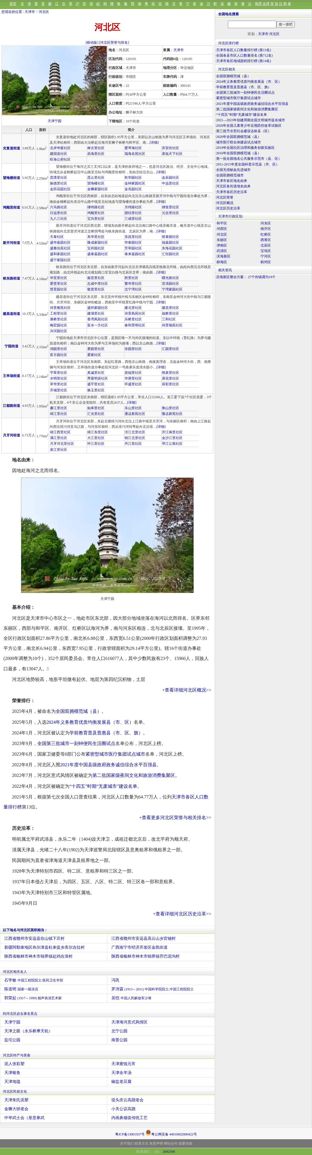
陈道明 (21, 989)
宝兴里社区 (95, 219)
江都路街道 (11, 406)
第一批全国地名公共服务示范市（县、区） (249, 159)
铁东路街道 (11, 278)
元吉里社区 (170, 213)
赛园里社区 (95, 349)
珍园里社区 (133, 349)
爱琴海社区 (133, 148)
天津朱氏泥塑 (16, 1100)
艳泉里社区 (170, 373)
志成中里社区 (97, 284)
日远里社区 (58, 213)
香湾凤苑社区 (97, 319)
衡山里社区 (170, 408)
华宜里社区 (58, 278)
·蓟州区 (265, 262)
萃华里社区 (58, 384)
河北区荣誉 (224, 197)
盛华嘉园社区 (60, 242)
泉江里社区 (58, 450)
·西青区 (265, 240)
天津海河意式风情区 (129, 1022)
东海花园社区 (172, 248)
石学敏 (33, 980)
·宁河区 (265, 256)
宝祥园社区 (95, 248)
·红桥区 (265, 234)
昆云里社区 (95, 178)
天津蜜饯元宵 (123, 1064)
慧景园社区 (58, 289)
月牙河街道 (11, 435)
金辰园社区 (170, 178)
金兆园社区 (133, 189)
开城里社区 (58, 390)
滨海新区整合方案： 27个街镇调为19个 (246, 277)
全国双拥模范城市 (230, 175)
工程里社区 (58, 313)
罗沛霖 (152, 989)
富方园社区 (58, 355)
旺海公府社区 (60, 159)
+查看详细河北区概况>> (186, 690)
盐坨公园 (12, 1040)
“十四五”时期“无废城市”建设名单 (103, 786)
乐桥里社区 (133, 319)
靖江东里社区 (97, 432)
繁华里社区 (133, 284)
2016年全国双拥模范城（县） (238, 153)
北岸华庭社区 (60, 148)
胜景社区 (131, 278)
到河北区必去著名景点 (20, 1014)
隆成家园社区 (97, 242)
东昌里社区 (133, 237)
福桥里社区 (170, 313)
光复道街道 (11, 148)
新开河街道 (11, 243)
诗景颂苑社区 (172, 325)
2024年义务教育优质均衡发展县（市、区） (90, 722)
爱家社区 (94, 355)
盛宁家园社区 (60, 260)
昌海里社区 (95, 154)
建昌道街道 (11, 314)
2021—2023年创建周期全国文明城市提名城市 (250, 120)
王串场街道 (11, 376)
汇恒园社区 (170, 254)
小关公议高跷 (123, 1109)
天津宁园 (54, 121)
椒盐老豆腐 (121, 1081)
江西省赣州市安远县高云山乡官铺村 (143, 938)
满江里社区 (58, 438)
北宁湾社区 (133, 289)
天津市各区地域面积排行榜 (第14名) (243, 61)
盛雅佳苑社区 (60, 248)
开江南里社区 (172, 432)
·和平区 (221, 223)
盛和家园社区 (60, 254)
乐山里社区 (133, 408)
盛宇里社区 (95, 384)
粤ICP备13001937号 (130, 1134)
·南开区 (265, 229)
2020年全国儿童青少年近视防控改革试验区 (249, 126)
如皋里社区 (95, 408)
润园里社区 (58, 349)
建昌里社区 (170, 308)
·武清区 (221, 251)
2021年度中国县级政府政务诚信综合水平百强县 (108, 764)
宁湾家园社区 (172, 289)
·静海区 (221, 262)
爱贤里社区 (58, 284)
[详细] (154, 142)
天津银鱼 (12, 1073)
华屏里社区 (133, 378)
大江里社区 (95, 438)
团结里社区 (133, 213)
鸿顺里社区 (95, 213)
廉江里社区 (58, 408)
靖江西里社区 (60, 432)
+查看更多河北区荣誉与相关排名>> (175, 817)
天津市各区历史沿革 (231, 192)
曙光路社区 (170, 278)
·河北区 (221, 234)
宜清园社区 (170, 284)
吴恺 (131, 998)
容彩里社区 (170, 384)
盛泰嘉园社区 (97, 254)
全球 (266, 4)
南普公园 (119, 1040)
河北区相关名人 (15, 972)
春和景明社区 (135, 325)
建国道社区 (58, 154)
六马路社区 (58, 207)
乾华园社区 (133, 178)
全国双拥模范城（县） (79, 711)
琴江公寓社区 (172, 444)
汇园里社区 (170, 349)
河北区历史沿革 (228, 208)
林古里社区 (95, 148)
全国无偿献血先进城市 (233, 170)
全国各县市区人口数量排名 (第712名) (244, 55)
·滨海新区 (223, 256)
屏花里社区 (170, 378)
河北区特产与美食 (16, 1055)
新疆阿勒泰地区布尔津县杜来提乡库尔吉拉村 (44, 947)
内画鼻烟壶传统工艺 (129, 1118)
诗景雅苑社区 (60, 308)
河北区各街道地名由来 (233, 186)
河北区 (44, 12)
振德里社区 (58, 183)
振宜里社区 (95, 278)
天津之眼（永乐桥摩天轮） (28, 1031)
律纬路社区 (95, 207)
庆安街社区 (170, 148)
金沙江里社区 (172, 438)
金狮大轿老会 (16, 1109)
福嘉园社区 (170, 242)
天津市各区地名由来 (231, 181)
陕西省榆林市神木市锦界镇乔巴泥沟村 (145, 956)
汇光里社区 (95, 414)
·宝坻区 (265, 251)
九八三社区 (58, 219)
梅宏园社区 (58, 325)
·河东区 (265, 223)
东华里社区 (95, 237)
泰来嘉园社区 (135, 254)
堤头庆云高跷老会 (127, 1100)
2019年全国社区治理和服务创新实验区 (245, 148)
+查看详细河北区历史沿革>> (182, 913)
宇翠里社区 (58, 373)
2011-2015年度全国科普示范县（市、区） (247, 164)
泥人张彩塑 (14, 1064)
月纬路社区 (133, 207)
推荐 (258, 4)
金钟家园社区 (135, 183)
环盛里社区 (133, 384)
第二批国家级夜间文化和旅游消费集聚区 (133, 775)
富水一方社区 (97, 325)
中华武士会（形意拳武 (24, 1118)
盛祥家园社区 (97, 308)
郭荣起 (33, 998)
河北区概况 (224, 203)
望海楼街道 (11, 178)
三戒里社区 (133, 219)
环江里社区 (95, 444)
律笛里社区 (170, 207)
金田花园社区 (60, 189)
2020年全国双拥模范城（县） (238, 137)
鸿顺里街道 (11, 207)
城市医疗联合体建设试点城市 (238, 142)
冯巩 (115, 980)
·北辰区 (265, 245)
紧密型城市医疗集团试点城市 (115, 754)
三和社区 (169, 319)
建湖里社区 (95, 313)
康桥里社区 (58, 319)
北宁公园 (119, 1031)
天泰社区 (57, 237)
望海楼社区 (95, 183)
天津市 (30, 12)
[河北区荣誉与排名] (114, 43)
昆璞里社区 (58, 178)
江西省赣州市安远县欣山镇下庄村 (34, 938)
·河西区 (221, 229)
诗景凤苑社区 (135, 313)
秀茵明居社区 (97, 378)
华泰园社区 (133, 242)
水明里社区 (58, 378)
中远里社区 (170, 183)
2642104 (169, 1152)
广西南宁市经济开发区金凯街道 (139, 947)
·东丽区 (221, 240)
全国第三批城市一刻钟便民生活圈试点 (76, 743)
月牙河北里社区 (62, 444)
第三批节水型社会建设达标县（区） (243, 131)
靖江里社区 (58, 414)
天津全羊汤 (121, 1073)
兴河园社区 (58, 331)
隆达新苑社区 (172, 414)
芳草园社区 (133, 248)
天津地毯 (12, 1081)
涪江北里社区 (135, 432)
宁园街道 (11, 346)
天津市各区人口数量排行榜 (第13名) (243, 50)
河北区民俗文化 (15, 1091)
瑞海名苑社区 (135, 154)
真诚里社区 (95, 373)
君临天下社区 (172, 154)
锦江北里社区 (135, 438)
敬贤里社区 (95, 289)
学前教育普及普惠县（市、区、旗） (106, 732)
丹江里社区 (133, 444)
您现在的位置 (11, 12)
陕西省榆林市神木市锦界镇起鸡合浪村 (38, 956)
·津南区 (221, 245)
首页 (12, 4)
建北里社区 (133, 308)
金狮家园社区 (97, 189)
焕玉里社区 (95, 390)
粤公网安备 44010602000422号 (171, 1132)
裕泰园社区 (170, 237)
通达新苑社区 (135, 414)
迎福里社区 (133, 373)
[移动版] (92, 43)
